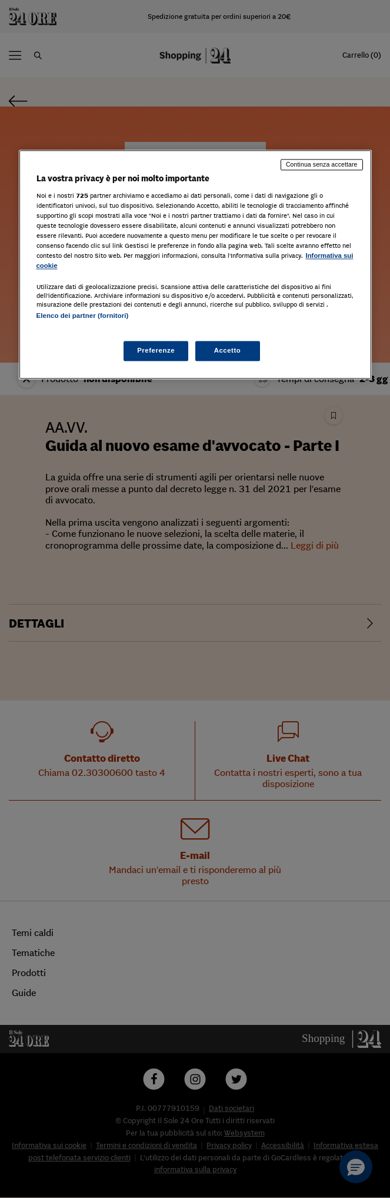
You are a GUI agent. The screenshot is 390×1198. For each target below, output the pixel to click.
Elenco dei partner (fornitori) (82, 316)
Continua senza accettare (322, 164)
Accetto (227, 350)
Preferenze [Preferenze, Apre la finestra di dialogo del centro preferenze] (156, 350)
